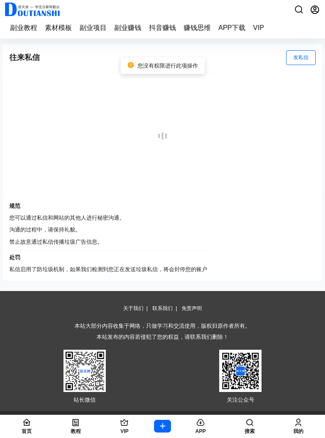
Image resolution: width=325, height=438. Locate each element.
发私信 (300, 57)
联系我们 (162, 308)
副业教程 (23, 27)
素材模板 (58, 27)
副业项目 (93, 27)
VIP (258, 27)
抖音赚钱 (162, 27)
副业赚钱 (127, 27)
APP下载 (231, 27)
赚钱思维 (197, 27)
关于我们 (133, 308)
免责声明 (192, 308)
